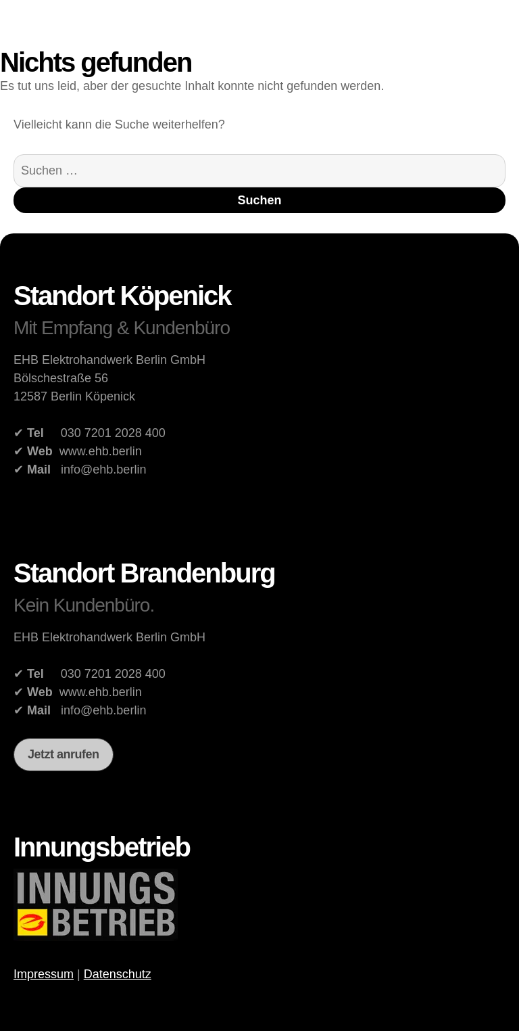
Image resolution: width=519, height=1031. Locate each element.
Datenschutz (117, 974)
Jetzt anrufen (63, 754)
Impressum (44, 974)
